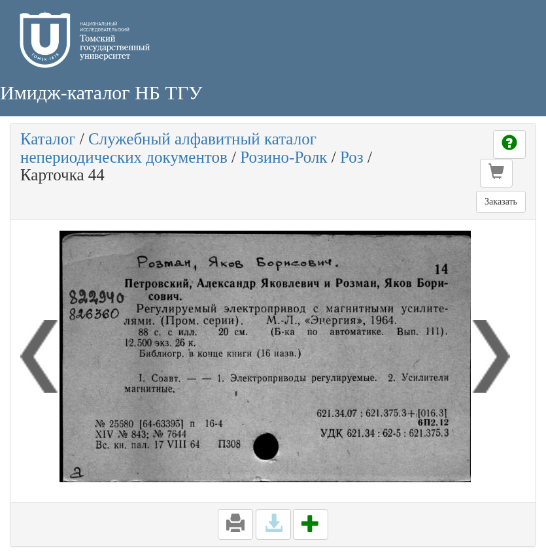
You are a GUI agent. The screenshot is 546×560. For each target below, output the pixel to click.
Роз (352, 157)
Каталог (48, 139)
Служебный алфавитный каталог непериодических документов (168, 148)
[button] (496, 173)
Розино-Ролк (283, 157)
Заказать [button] (501, 201)
